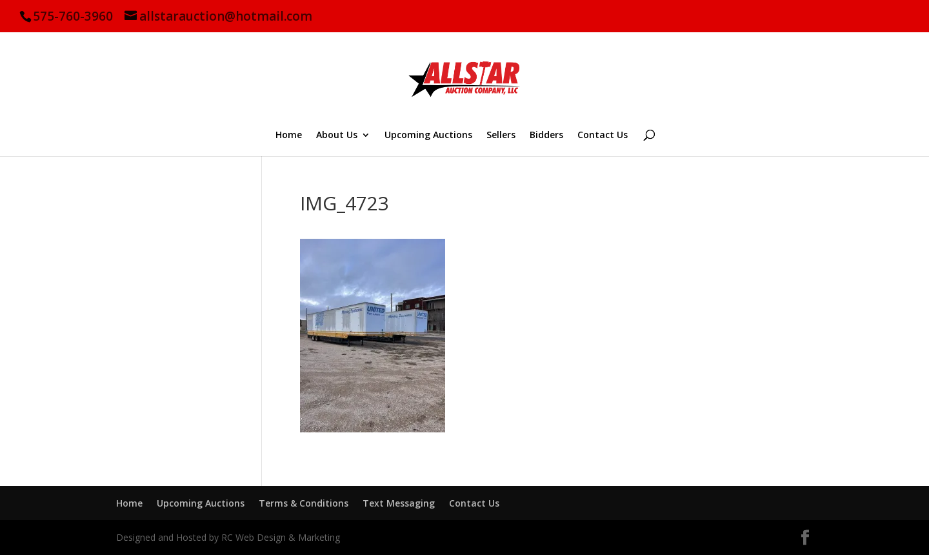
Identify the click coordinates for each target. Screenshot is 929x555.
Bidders (546, 135)
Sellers (500, 135)
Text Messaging (399, 503)
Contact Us (602, 135)
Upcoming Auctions (428, 135)
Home (288, 135)
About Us (336, 135)
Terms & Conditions (303, 503)
